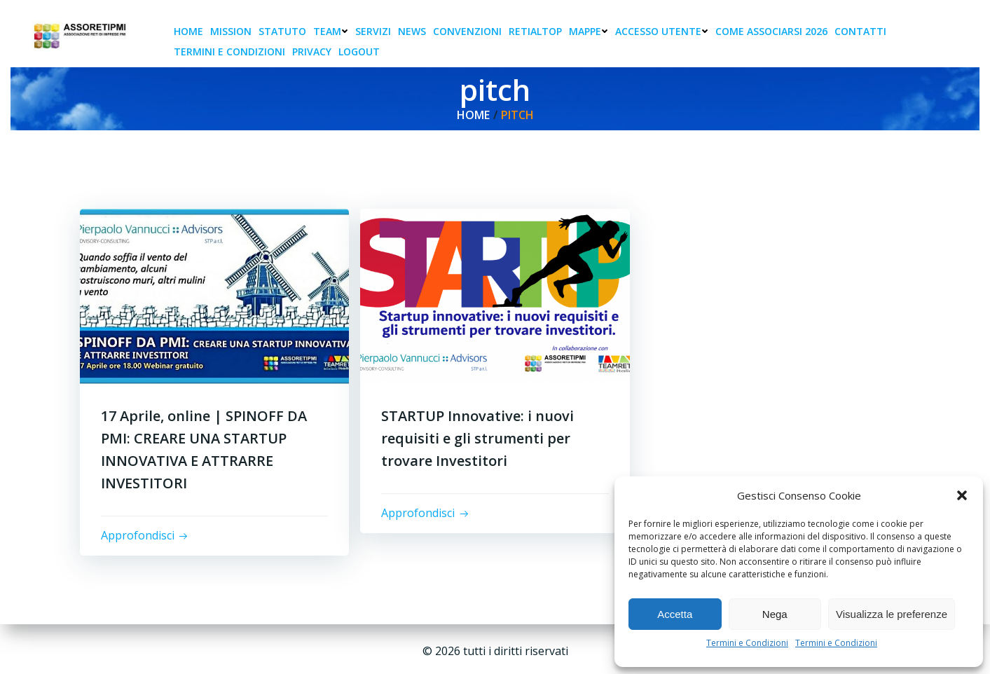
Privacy (311, 51)
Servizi (373, 31)
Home (188, 31)
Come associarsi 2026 (771, 31)
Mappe (588, 31)
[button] (962, 495)
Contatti (860, 31)
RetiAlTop (535, 31)
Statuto (282, 31)
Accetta (674, 614)
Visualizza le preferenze (891, 614)
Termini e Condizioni (747, 643)
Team (330, 31)
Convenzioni (467, 31)
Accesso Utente (661, 31)
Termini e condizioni (229, 51)
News (412, 31)
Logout (359, 51)
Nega (775, 614)
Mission (231, 31)
